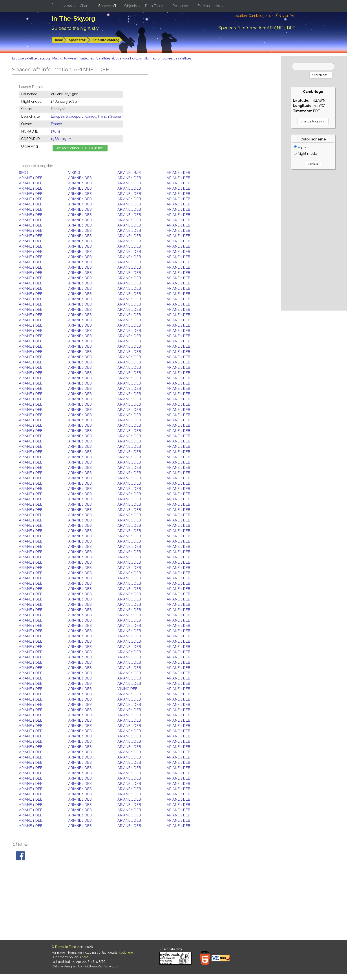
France (56, 124)
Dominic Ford (65, 947)
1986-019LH (61, 139)
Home (58, 40)
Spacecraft (78, 40)
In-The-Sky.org (73, 18)
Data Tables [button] (155, 6)
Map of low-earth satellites (73, 58)
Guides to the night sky (75, 28)
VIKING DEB (127, 689)
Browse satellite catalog (31, 58)
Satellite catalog (105, 40)
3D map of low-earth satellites (167, 58)
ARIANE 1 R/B (129, 173)
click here (126, 952)
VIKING (74, 173)
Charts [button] (85, 6)
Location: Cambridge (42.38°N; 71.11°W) (264, 16)
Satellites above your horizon (119, 58)
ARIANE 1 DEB (178, 173)
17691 (55, 131)
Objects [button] (131, 6)
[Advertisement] (314, 240)
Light (300, 146)
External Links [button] (209, 6)
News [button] (68, 6)
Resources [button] (181, 6)
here (85, 957)
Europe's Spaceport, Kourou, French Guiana (86, 116)
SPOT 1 (25, 173)
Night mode (305, 153)
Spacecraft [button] (107, 6)
